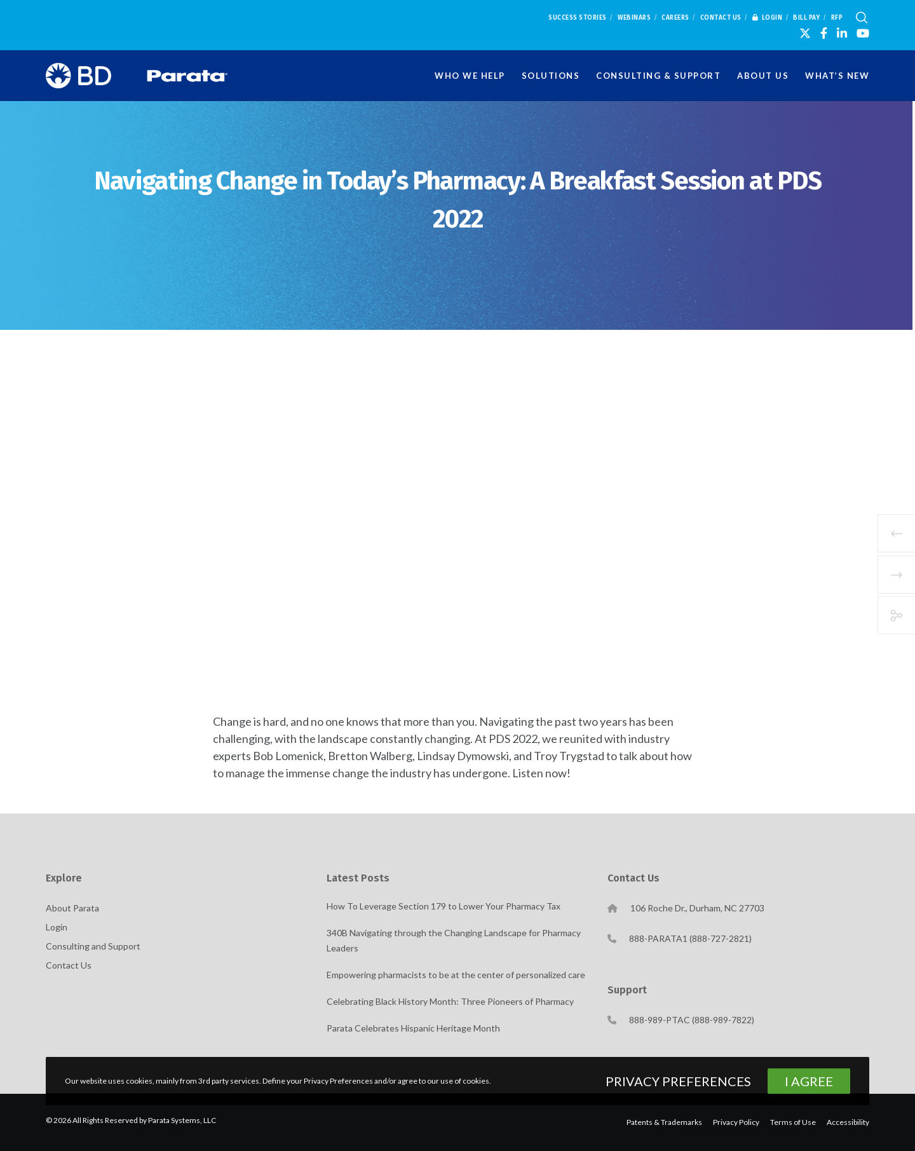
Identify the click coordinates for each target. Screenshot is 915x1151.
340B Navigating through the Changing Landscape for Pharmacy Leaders (454, 940)
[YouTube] (863, 33)
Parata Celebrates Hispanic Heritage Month (413, 1028)
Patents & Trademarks (664, 1122)
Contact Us (721, 18)
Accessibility (848, 1122)
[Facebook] (823, 33)
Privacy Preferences (678, 1081)
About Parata (72, 907)
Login (767, 18)
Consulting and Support (93, 946)
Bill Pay (806, 18)
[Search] (861, 17)
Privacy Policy (736, 1122)
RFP (837, 18)
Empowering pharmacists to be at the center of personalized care (456, 974)
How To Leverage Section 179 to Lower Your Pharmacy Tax (443, 906)
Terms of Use (793, 1122)
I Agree (809, 1081)
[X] (805, 33)
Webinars (634, 18)
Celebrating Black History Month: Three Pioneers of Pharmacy (450, 1001)
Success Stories (577, 18)
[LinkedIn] (842, 33)
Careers (675, 18)
